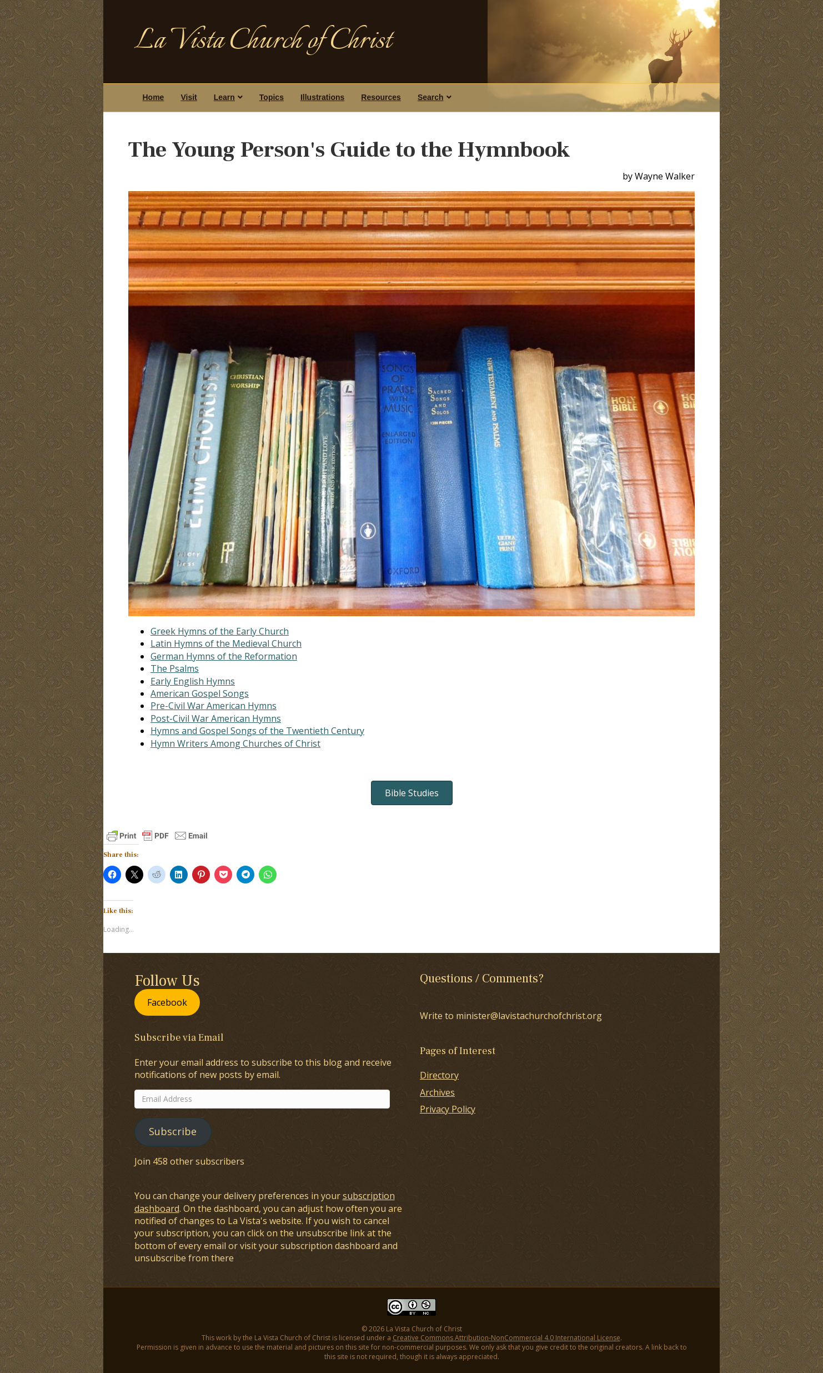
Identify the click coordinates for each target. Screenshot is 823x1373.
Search (431, 97)
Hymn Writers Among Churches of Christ (235, 743)
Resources (381, 97)
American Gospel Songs (199, 693)
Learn (224, 97)
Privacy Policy (447, 1109)
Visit (188, 97)
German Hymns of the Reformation (223, 656)
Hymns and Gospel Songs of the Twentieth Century (257, 731)
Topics (271, 97)
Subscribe (173, 1131)
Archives (437, 1092)
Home (153, 97)
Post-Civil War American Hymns (215, 718)
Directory (439, 1075)
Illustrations (322, 97)
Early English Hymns (192, 681)
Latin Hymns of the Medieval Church (226, 643)
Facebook (167, 1002)
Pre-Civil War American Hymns (213, 706)
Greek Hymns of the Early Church (219, 631)
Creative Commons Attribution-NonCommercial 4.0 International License (506, 1337)
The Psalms (174, 668)
